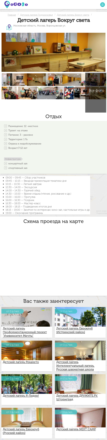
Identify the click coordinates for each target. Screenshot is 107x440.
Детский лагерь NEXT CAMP (76, 429)
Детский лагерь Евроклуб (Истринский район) (74, 330)
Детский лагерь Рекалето (21, 362)
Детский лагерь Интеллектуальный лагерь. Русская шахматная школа (75, 365)
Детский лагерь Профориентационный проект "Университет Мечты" (25, 332)
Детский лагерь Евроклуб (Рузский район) (21, 431)
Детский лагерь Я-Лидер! (21, 395)
